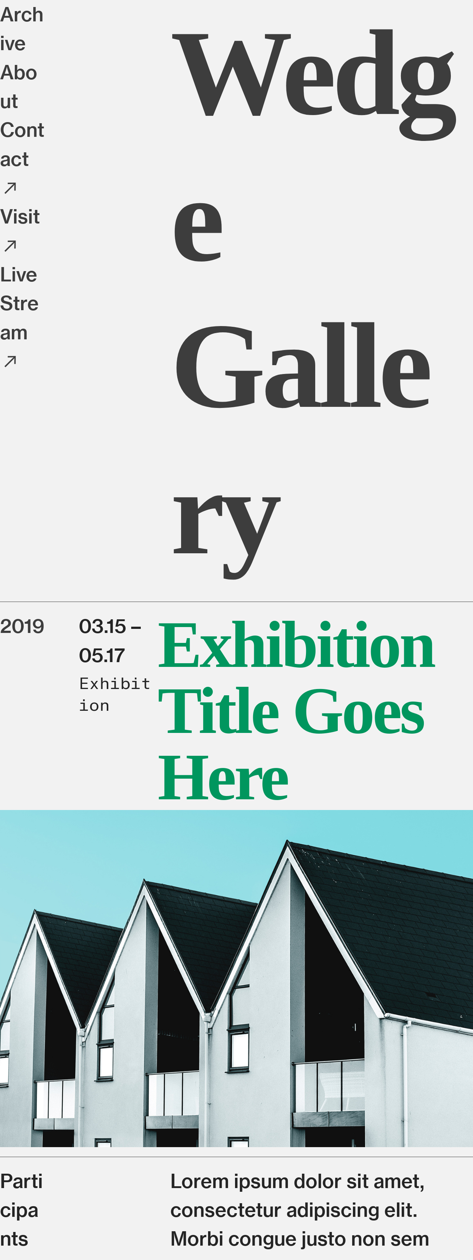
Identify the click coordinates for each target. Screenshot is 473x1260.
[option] (236, 978)
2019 (22, 626)
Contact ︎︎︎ (22, 159)
